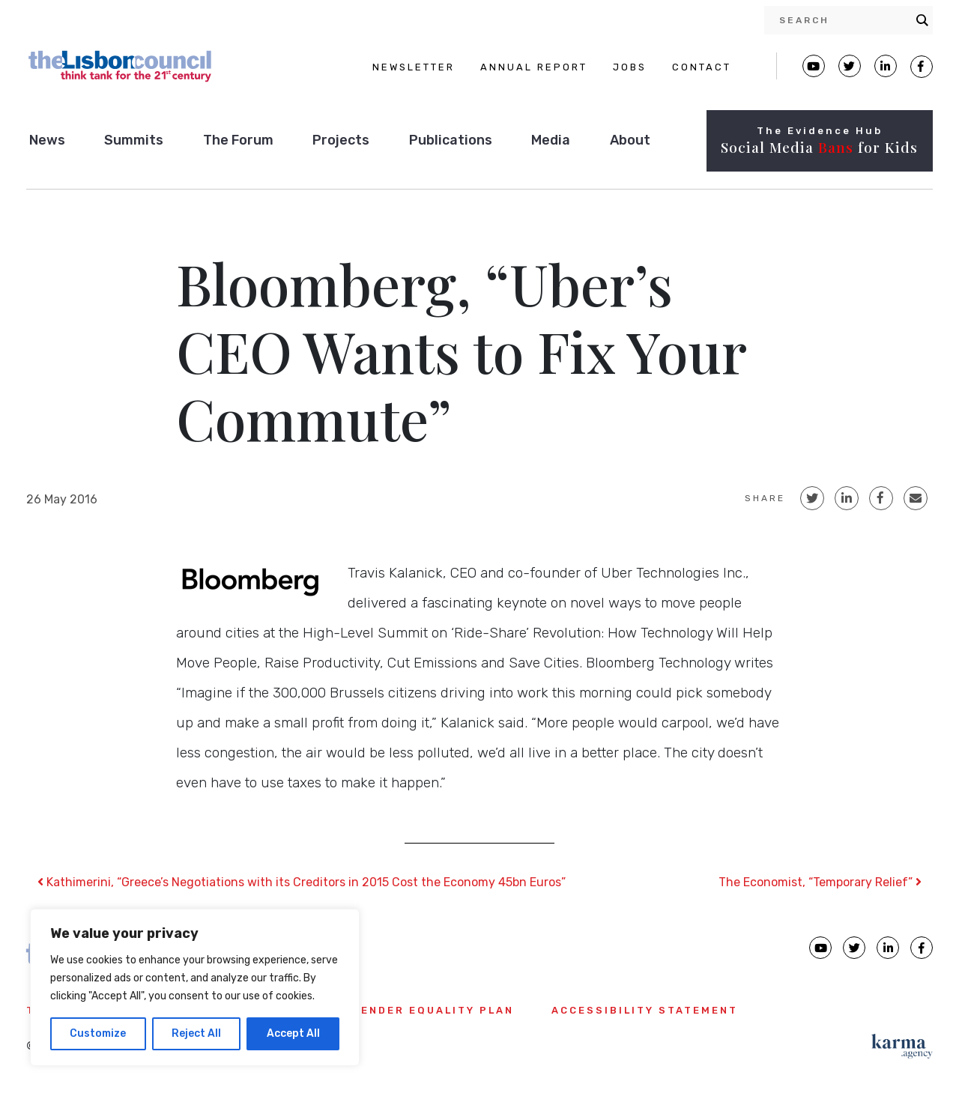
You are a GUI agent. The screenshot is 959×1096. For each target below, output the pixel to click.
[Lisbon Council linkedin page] (888, 947)
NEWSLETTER (413, 67)
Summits (133, 140)
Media (550, 140)
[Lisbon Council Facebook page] (921, 66)
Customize (98, 1033)
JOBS (630, 67)
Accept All (293, 1033)
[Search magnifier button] (922, 20)
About (630, 140)
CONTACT (701, 67)
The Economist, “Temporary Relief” (820, 882)
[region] (195, 987)
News (47, 140)
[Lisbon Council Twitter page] (849, 66)
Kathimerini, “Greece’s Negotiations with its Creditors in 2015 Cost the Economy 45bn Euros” (301, 882)
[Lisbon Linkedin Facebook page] (885, 66)
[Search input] (843, 20)
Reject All (196, 1033)
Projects (340, 140)
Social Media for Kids (819, 147)
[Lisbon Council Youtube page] (813, 66)
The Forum (238, 140)
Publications (450, 140)
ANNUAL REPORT (533, 67)
